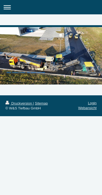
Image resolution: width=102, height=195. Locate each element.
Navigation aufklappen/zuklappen (51, 7)
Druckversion (19, 103)
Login (92, 103)
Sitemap (41, 103)
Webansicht (87, 108)
